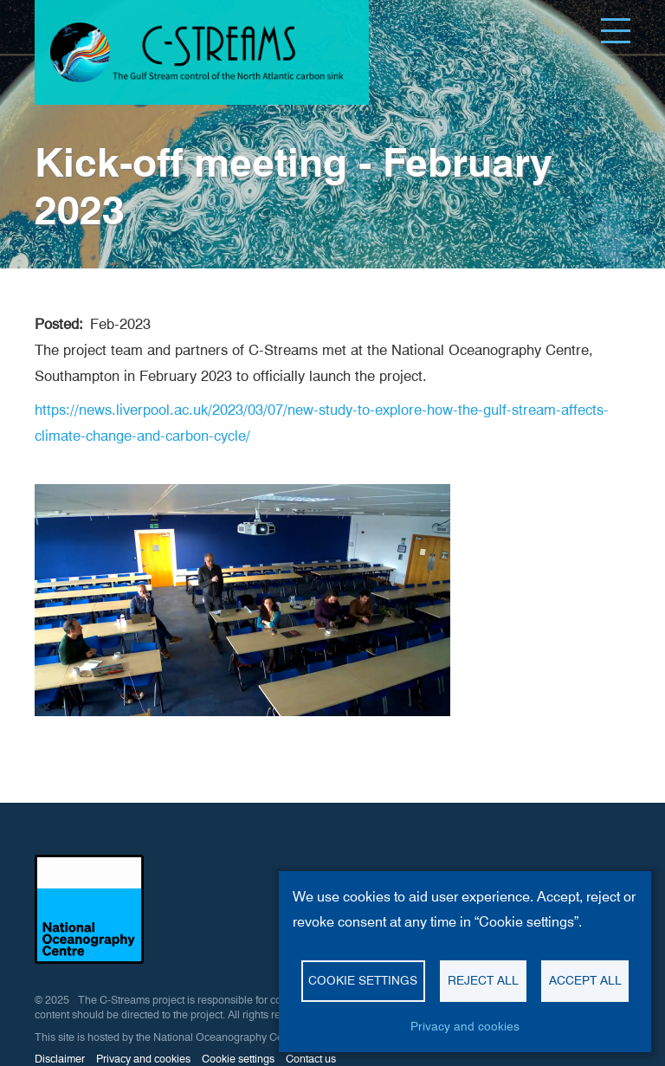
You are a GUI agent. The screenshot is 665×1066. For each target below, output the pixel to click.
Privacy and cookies (143, 1058)
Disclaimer (60, 1058)
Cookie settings (238, 1058)
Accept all (585, 980)
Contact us (311, 1058)
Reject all (483, 980)
